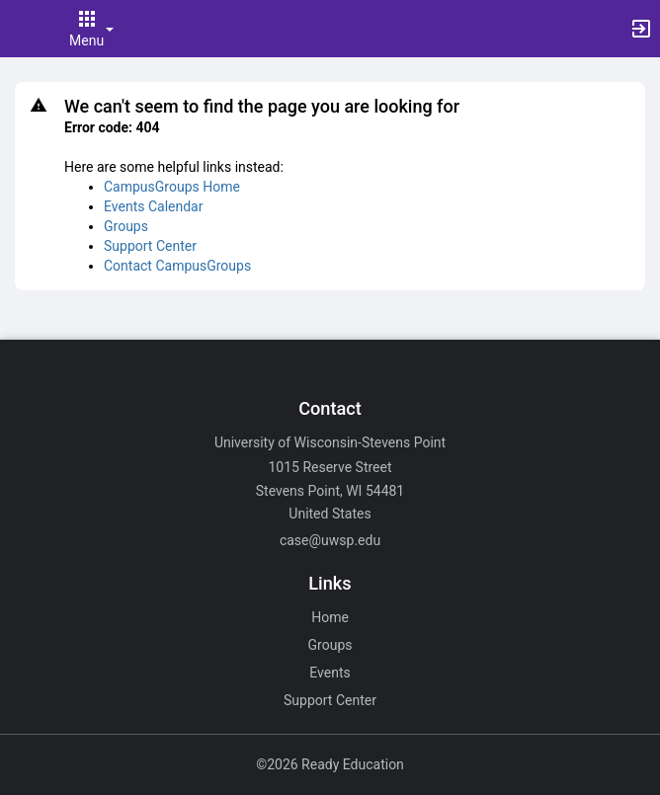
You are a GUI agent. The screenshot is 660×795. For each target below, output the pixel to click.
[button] (25, 29)
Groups (126, 226)
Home (330, 617)
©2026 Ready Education (330, 764)
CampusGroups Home (172, 187)
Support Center (150, 246)
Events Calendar (153, 206)
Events (329, 672)
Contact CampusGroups (177, 266)
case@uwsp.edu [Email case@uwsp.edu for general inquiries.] (330, 540)
